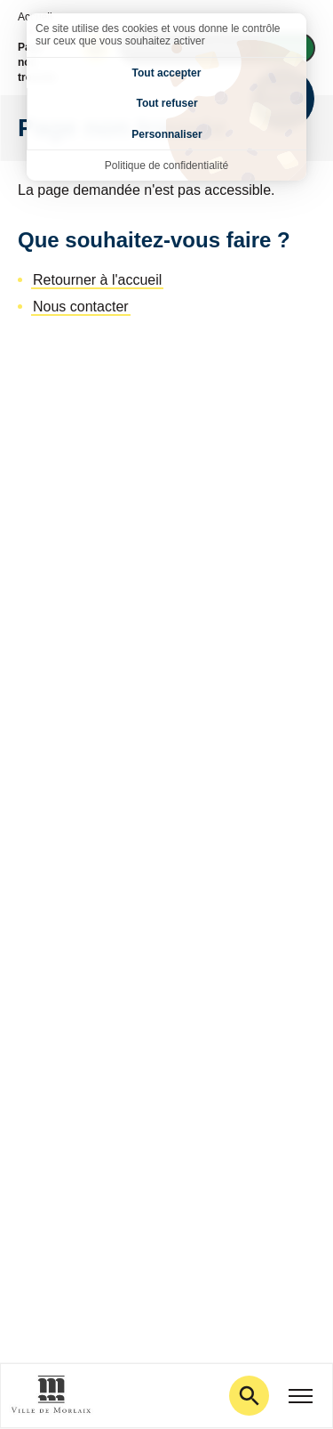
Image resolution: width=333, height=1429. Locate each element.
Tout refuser (166, 103)
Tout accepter (167, 73)
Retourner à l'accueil (97, 279)
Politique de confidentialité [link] (166, 165)
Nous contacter (81, 306)
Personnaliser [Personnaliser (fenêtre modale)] (166, 134)
